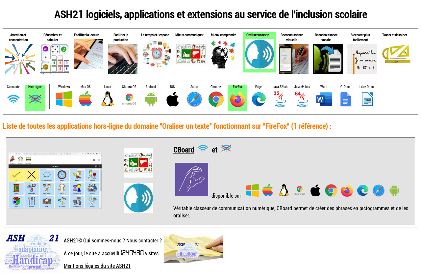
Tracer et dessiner (394, 34)
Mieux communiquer (189, 34)
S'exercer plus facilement (360, 37)
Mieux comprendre (223, 34)
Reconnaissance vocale (326, 37)
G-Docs (345, 87)
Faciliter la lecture (86, 34)
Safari (194, 87)
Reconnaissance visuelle (292, 37)
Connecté (13, 87)
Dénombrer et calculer (52, 37)
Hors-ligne (35, 87)
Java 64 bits (302, 87)
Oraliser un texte (257, 34)
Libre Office (367, 87)
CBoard (183, 149)
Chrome (215, 87)
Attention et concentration (18, 37)
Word (323, 87)
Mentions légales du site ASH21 (97, 265)
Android (151, 87)
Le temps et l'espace (155, 34)
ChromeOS (129, 87)
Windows (64, 87)
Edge (258, 87)
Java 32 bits (280, 87)
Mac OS (85, 87)
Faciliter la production (120, 37)
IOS (172, 87)
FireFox (237, 87)
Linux (107, 87)
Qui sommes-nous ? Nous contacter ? (122, 240)
